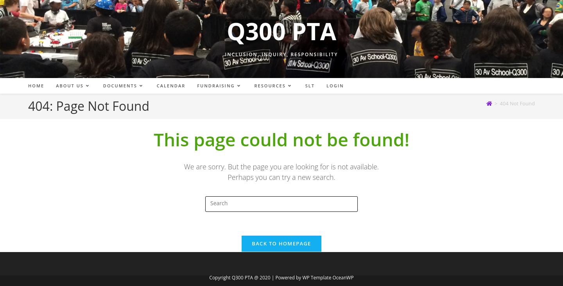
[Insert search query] (281, 204)
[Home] (489, 103)
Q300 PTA (281, 31)
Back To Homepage (281, 243)
